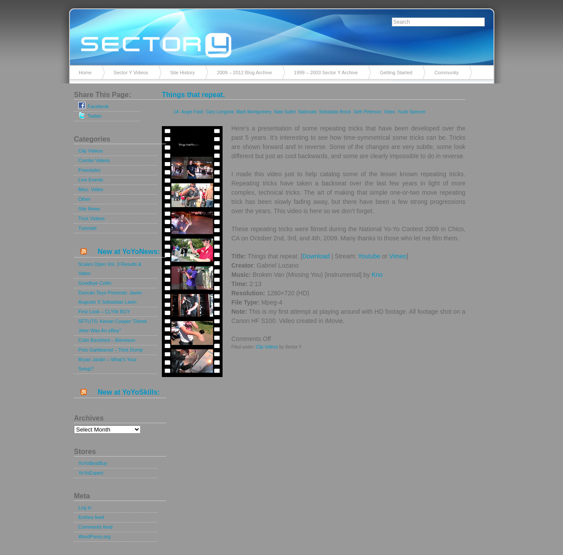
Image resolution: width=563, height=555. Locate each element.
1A (176, 111)
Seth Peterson (367, 111)
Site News (89, 208)
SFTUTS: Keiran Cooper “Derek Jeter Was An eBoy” (112, 326)
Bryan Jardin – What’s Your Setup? (107, 364)
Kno (377, 274)
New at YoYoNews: (129, 251)
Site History (182, 72)
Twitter (90, 115)
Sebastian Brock (335, 111)
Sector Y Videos (130, 72)
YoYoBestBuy (92, 463)
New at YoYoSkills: (129, 392)
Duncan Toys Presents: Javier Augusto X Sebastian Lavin (110, 297)
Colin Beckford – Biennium (106, 340)
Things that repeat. (193, 94)
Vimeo (397, 256)
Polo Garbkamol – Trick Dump (110, 349)
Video (389, 111)
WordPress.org (94, 536)
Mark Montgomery (253, 111)
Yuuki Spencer (411, 111)
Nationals (307, 111)
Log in (84, 507)
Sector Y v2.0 (281, 35)
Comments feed (95, 527)
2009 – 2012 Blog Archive (244, 72)
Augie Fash (192, 111)
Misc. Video (90, 189)
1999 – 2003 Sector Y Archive (326, 72)
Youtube (369, 256)
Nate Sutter (285, 111)
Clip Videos (90, 150)
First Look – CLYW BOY (104, 311)
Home (85, 72)
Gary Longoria (220, 111)
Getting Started (396, 72)
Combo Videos (94, 160)
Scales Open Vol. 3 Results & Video (110, 268)
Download (315, 256)
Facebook (93, 105)
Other (84, 199)
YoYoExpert (90, 472)
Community (446, 72)
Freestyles (89, 170)
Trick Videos (91, 218)
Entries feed (91, 517)
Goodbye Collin (94, 283)
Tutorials (87, 228)
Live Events (90, 179)
